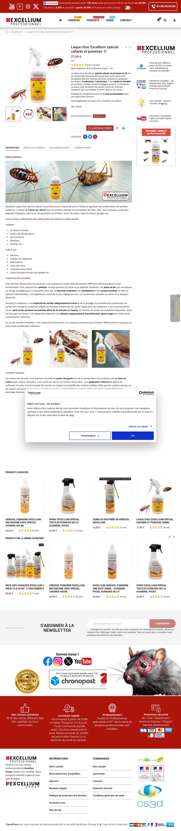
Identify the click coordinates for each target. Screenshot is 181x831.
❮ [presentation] (169, 536)
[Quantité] (78, 128)
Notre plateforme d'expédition (64, 773)
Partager (85, 137)
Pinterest (95, 137)
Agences (53, 781)
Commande (99, 773)
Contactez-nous (57, 802)
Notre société (56, 766)
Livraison (97, 781)
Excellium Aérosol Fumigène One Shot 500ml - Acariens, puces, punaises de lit (110, 588)
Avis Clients (173, 308)
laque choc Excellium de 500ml (106, 100)
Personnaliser (90, 435)
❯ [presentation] (174, 536)
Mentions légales (58, 788)
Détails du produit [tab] (34, 147)
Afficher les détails (138, 426)
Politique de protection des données (68, 795)
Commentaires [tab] (82, 147)
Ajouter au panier (99, 128)
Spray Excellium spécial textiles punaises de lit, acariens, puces (64, 522)
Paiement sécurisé (102, 788)
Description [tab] (12, 147)
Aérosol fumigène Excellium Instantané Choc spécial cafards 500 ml (23, 522)
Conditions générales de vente (108, 795)
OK (133, 435)
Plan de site (55, 810)
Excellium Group (85, 824)
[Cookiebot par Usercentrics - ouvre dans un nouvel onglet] (141, 393)
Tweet (90, 137)
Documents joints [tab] (59, 147)
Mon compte (174, 20)
